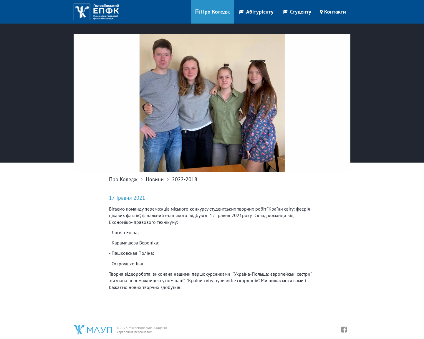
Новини (155, 179)
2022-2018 (184, 179)
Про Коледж (213, 11)
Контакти (333, 11)
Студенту (296, 11)
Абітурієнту (256, 11)
